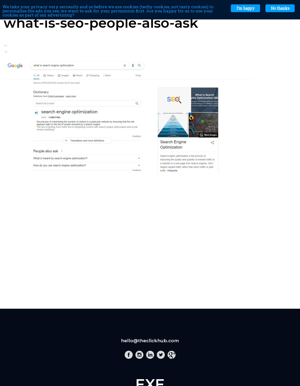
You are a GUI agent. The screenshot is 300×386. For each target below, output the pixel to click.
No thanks (280, 8)
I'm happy (245, 8)
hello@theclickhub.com (150, 340)
